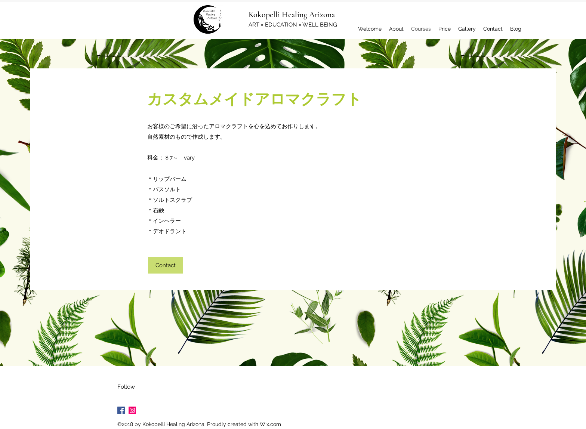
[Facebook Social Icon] (121, 410)
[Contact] (165, 265)
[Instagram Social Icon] (132, 410)
